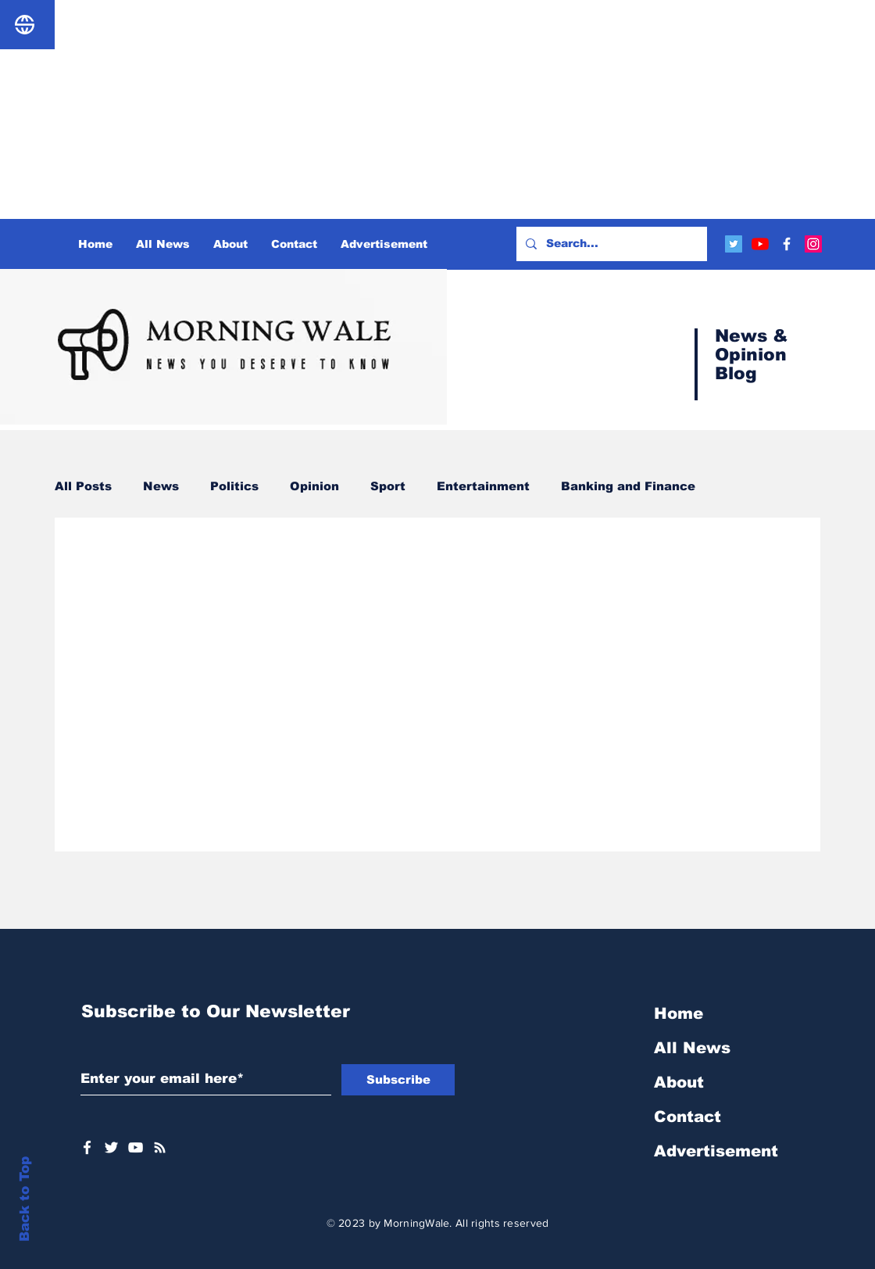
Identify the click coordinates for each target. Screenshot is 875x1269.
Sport (387, 486)
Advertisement (716, 1151)
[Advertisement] (437, 109)
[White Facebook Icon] (87, 1147)
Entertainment (483, 486)
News (161, 486)
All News (692, 1047)
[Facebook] (786, 244)
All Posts (83, 486)
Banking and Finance (628, 486)
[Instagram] (813, 244)
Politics (234, 486)
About (679, 1082)
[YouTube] (760, 244)
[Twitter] (733, 244)
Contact (687, 1116)
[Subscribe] (398, 1079)
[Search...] (610, 244)
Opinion (314, 486)
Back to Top (24, 1199)
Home (678, 1013)
